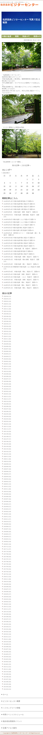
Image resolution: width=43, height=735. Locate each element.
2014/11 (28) (7, 639)
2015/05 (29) (7, 624)
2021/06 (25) (7, 441)
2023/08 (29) (7, 376)
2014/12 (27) (7, 636)
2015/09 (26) (7, 614)
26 (10, 193)
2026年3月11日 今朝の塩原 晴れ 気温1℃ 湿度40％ (21, 288)
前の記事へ (16, 165)
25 (4, 193)
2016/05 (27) (7, 594)
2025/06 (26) (7, 321)
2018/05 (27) (7, 534)
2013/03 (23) (7, 689)
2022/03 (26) (7, 419)
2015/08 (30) (7, 616)
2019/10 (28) (7, 491)
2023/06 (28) (7, 381)
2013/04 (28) (7, 686)
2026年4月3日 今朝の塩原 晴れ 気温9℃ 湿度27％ (19, 227)
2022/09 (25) (7, 404)
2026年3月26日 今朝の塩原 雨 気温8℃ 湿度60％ (20, 248)
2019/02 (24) (7, 511)
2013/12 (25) (7, 666)
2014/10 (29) (7, 641)
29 (27, 193)
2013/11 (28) (7, 669)
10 (38, 183)
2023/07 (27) (7, 379)
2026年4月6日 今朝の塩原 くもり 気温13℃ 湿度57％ (20, 219)
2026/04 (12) (7, 296)
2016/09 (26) (7, 584)
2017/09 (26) (7, 554)
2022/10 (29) (7, 401)
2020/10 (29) (7, 461)
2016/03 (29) (7, 599)
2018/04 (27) (7, 536)
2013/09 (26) (7, 674)
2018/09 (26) (7, 524)
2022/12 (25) (7, 396)
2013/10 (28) (7, 671)
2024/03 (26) (7, 359)
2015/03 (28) (7, 629)
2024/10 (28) (7, 341)
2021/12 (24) (7, 426)
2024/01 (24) (7, 364)
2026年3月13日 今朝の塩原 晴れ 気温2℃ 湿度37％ (21, 282)
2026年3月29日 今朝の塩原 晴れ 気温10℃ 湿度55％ (19, 240)
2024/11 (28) (7, 339)
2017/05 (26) (7, 564)
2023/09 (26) (7, 374)
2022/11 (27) (7, 399)
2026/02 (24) (7, 301)
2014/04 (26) (7, 656)
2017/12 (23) (7, 546)
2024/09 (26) (7, 344)
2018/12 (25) (7, 516)
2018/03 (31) (7, 539)
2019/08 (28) (7, 496)
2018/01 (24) (7, 544)
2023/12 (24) (7, 366)
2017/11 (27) (7, 549)
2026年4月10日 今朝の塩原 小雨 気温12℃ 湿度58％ (19, 209)
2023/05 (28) (7, 384)
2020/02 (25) (7, 481)
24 (38, 190)
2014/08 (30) (7, 646)
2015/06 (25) (7, 621)
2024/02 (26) (7, 361)
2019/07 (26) (7, 499)
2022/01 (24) (7, 424)
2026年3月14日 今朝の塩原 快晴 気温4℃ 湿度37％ (21, 279)
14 (21, 186)
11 (4, 186)
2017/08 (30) (7, 556)
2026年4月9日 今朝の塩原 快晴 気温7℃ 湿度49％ (21, 212)
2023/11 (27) (7, 369)
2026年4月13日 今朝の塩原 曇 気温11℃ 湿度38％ (19, 201)
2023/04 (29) (7, 386)
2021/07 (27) (7, 439)
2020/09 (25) (7, 464)
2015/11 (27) (7, 609)
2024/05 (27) (7, 354)
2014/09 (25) (7, 644)
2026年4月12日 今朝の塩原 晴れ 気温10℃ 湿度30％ (19, 204)
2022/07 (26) (7, 409)
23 (33, 190)
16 (33, 186)
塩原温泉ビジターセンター (19, 733)
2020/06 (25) (7, 471)
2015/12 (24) (7, 606)
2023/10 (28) (7, 371)
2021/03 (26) (7, 449)
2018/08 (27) (7, 526)
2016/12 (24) (7, 576)
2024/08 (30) (7, 346)
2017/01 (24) (7, 574)
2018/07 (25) (7, 529)
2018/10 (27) (7, 521)
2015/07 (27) (7, 619)
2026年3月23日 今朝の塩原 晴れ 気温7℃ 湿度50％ (19, 254)
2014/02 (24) (7, 661)
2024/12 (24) (7, 336)
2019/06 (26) (7, 501)
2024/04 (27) (7, 356)
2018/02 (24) (7, 541)
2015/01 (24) (7, 634)
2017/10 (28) (7, 551)
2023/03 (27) (7, 389)
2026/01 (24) (7, 304)
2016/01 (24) (7, 604)
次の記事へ (26, 165)
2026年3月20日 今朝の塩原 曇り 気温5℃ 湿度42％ (21, 264)
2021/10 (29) (7, 431)
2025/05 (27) (7, 324)
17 (38, 186)
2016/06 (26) (7, 591)
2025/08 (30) (7, 316)
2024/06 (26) (7, 351)
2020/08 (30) (7, 466)
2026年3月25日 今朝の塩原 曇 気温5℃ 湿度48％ (18, 251)
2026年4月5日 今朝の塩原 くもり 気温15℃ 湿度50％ (20, 222)
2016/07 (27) (7, 589)
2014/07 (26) (7, 649)
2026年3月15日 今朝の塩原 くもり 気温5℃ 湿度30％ (21, 277)
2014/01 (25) (7, 664)
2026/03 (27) (7, 299)
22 (27, 190)
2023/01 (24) (7, 394)
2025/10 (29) (7, 311)
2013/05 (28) (7, 684)
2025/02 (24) (7, 331)
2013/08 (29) (7, 676)
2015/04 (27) (7, 626)
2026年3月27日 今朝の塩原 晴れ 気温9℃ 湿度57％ (19, 246)
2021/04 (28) (7, 446)
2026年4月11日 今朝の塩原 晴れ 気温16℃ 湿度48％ (19, 206)
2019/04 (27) (7, 506)
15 (27, 186)
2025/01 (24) (7, 334)
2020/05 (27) (7, 474)
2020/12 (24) (7, 456)
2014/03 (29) (7, 659)
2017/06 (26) (7, 561)
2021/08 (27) (7, 436)
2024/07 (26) (7, 349)
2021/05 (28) (7, 444)
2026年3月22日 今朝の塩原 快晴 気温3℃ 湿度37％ (21, 257)
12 (10, 186)
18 (4, 190)
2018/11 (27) (7, 519)
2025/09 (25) (7, 314)
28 (21, 193)
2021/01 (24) (7, 454)
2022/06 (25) (7, 411)
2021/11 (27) (7, 429)
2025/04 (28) (7, 326)
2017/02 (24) (7, 571)
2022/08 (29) (7, 406)
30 (33, 193)
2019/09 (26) (7, 494)
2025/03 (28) (7, 329)
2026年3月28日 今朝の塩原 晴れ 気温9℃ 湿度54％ (19, 243)
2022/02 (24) (7, 421)
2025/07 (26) (7, 319)
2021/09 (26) (7, 434)
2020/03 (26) (7, 479)
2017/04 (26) (7, 566)
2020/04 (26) (7, 476)
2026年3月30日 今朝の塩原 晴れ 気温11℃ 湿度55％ (19, 237)
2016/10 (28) (7, 581)
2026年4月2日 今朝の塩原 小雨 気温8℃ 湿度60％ (19, 230)
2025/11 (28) (7, 309)
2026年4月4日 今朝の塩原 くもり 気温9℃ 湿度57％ (19, 225)
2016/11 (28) (7, 579)
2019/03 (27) (7, 509)
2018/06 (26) (7, 531)
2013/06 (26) (7, 681)
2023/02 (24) (7, 391)
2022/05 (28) (7, 414)
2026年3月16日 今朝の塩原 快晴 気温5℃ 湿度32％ (21, 274)
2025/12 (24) (7, 306)
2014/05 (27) (7, 654)
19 (10, 190)
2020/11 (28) (7, 459)
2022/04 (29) (7, 416)
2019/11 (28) (7, 489)
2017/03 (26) (7, 569)
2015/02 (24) (7, 631)
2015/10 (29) (7, 611)
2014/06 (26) (7, 651)
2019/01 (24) (7, 514)
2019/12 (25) (7, 486)
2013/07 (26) (7, 679)
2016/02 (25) (7, 601)
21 (21, 190)
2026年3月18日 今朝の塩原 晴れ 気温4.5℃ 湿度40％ (22, 271)
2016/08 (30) (7, 586)
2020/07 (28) (7, 469)
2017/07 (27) (7, 559)
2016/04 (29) (7, 596)
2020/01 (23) (7, 484)
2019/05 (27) (7, 504)
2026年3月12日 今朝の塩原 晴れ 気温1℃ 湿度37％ (21, 285)
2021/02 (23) (7, 451)
